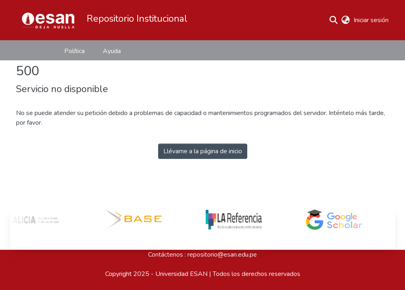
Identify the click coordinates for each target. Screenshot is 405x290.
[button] (48, 20)
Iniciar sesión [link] (371, 20)
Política (74, 51)
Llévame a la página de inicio (202, 151)
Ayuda (112, 51)
